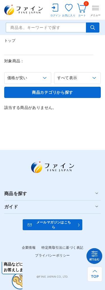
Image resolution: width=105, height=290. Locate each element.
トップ (9, 40)
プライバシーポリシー (52, 255)
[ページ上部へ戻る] (94, 274)
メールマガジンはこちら (53, 224)
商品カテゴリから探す (52, 92)
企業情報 (29, 247)
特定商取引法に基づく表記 (62, 247)
